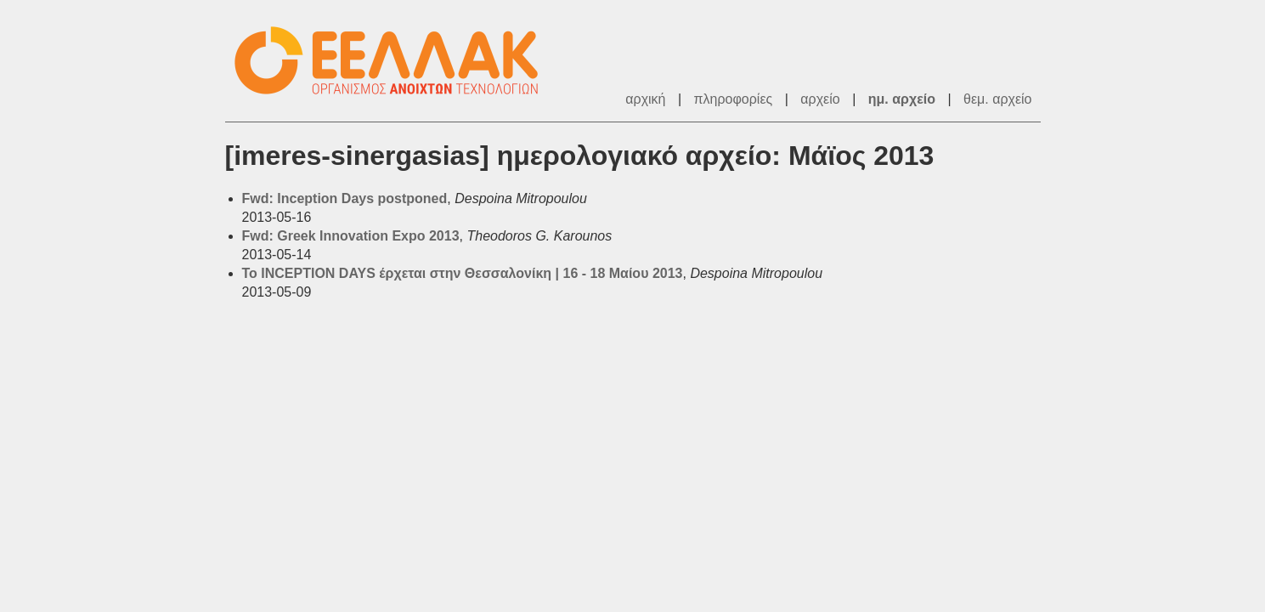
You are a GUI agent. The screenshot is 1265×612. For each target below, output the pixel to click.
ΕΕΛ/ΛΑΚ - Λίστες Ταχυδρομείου (395, 61)
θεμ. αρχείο (997, 99)
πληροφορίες (733, 99)
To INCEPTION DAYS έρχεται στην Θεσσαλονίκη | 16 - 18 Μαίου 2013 (462, 273)
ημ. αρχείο (901, 99)
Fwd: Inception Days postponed (345, 198)
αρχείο (819, 99)
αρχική (645, 99)
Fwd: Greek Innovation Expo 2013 (351, 236)
